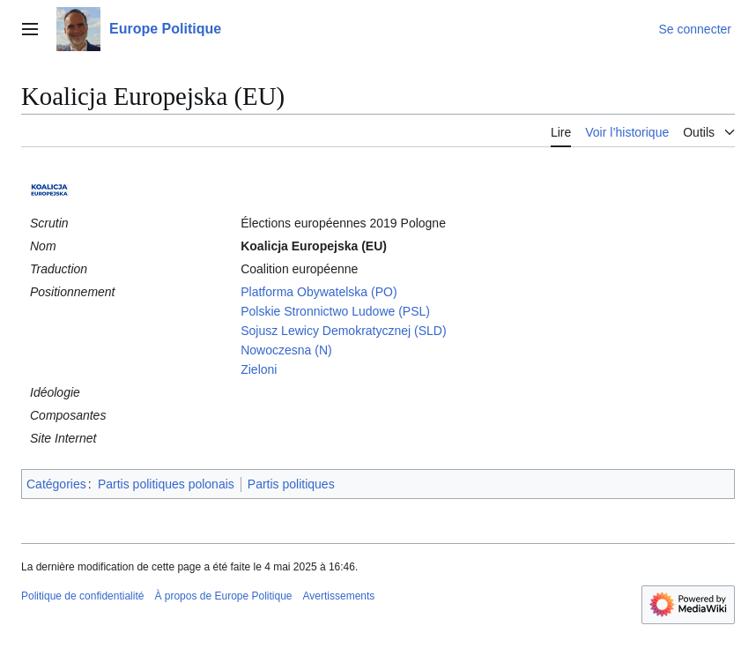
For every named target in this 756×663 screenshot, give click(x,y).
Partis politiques (291, 484)
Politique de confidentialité (82, 596)
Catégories (56, 484)
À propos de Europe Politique (223, 596)
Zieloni (259, 369)
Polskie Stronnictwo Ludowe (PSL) (335, 311)
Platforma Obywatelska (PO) (319, 292)
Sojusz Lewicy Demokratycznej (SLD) (343, 331)
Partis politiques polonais (166, 484)
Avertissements (339, 596)
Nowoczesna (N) (286, 350)
